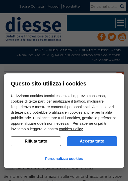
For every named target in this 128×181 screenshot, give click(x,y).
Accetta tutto (92, 141)
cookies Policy (71, 129)
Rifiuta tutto (36, 141)
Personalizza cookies (64, 158)
